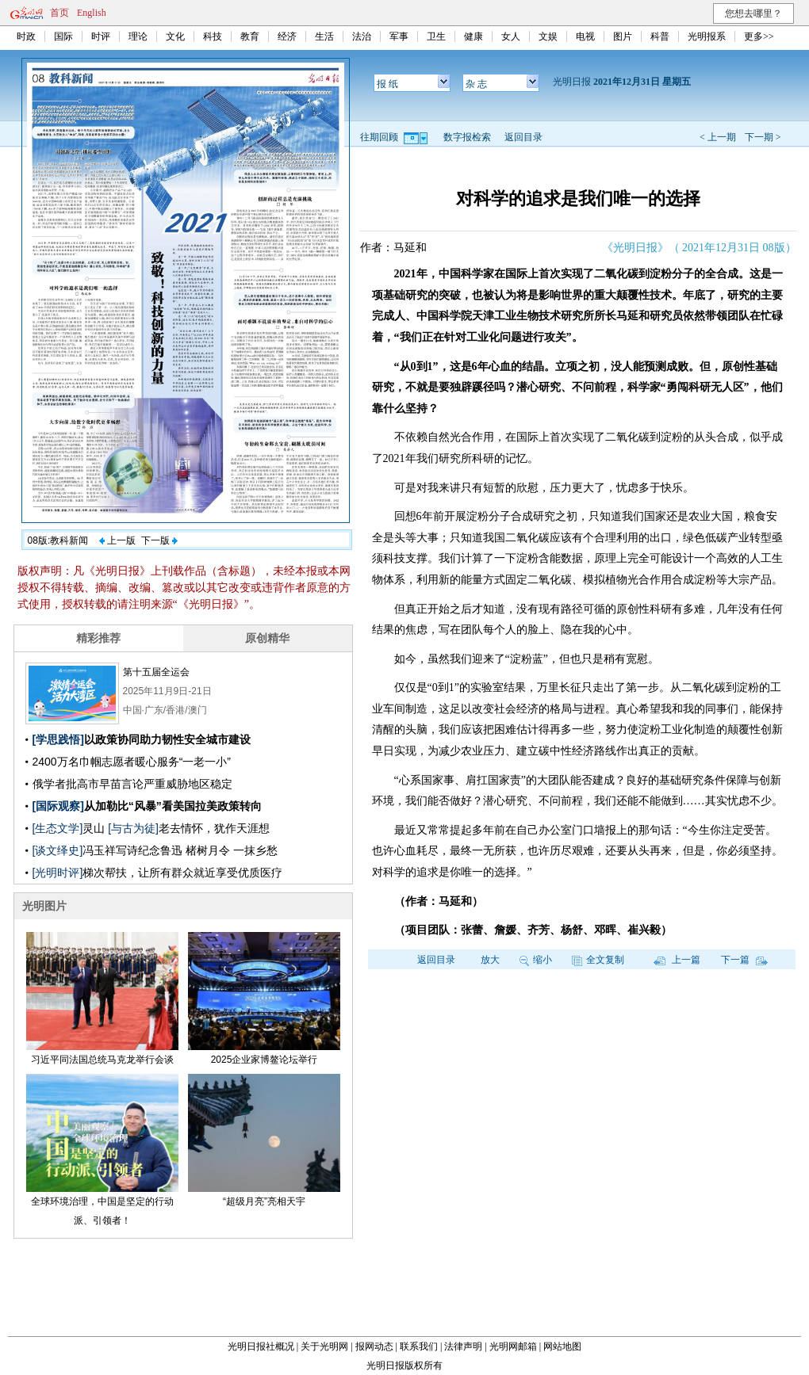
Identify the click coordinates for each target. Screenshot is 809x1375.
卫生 (436, 36)
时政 (26, 36)
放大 (490, 959)
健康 (473, 36)
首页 (59, 12)
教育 (249, 36)
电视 (585, 36)
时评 (100, 36)
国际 (63, 36)
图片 (622, 36)
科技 (212, 36)
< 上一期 (718, 137)
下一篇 (744, 959)
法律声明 (463, 1346)
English (91, 12)
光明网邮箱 (513, 1346)
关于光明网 (324, 1346)
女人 (510, 36)
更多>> (759, 36)
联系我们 (419, 1346)
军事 (398, 36)
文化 (175, 36)
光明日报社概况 (261, 1346)
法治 (361, 36)
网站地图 (562, 1346)
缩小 (536, 959)
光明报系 (707, 36)
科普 (659, 36)
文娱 (548, 36)
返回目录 (523, 137)
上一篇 (677, 959)
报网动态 (374, 1346)
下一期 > (763, 137)
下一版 (159, 540)
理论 (138, 36)
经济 (287, 36)
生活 (324, 36)
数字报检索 (467, 137)
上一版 (117, 540)
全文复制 (598, 959)
